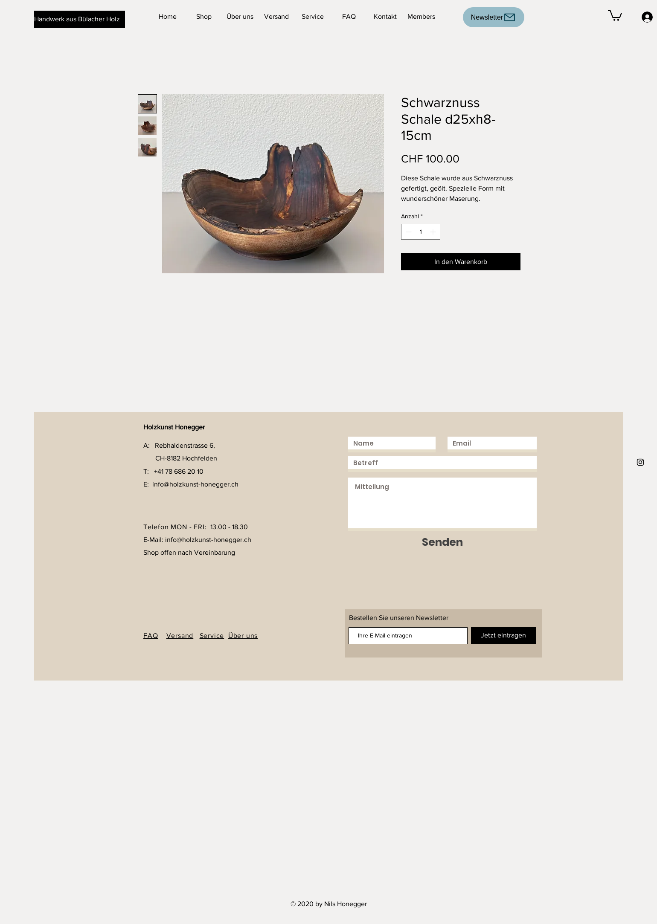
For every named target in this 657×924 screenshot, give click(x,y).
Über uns (243, 635)
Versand (180, 635)
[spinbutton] (420, 231)
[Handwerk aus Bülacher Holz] (79, 19)
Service (212, 635)
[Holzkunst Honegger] (640, 462)
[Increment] (433, 231)
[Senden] (442, 542)
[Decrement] (407, 231)
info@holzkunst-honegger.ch (195, 484)
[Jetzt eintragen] (503, 635)
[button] (615, 15)
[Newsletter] (493, 17)
